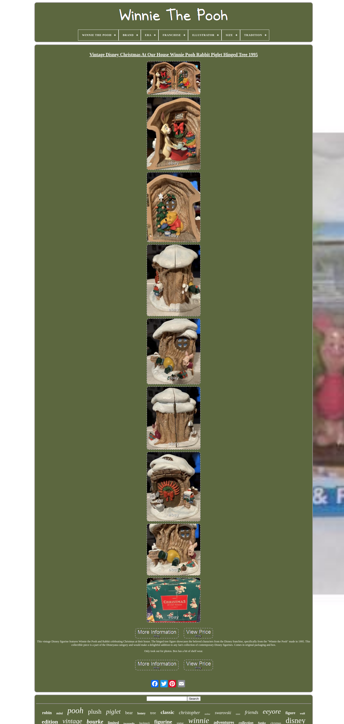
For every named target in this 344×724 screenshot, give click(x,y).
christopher (189, 712)
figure (290, 713)
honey (141, 713)
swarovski (223, 712)
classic (167, 712)
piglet (113, 711)
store (238, 714)
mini (59, 713)
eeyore (272, 711)
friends (251, 712)
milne (207, 714)
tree (153, 713)
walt (302, 713)
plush (95, 711)
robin (47, 712)
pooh (75, 710)
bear (129, 712)
